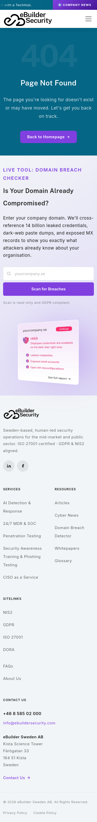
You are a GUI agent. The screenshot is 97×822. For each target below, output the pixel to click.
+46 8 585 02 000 (22, 713)
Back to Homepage (48, 136)
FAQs (8, 666)
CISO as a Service (20, 577)
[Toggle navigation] (88, 18)
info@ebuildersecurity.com (29, 722)
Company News (75, 5)
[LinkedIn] (8, 466)
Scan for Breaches (48, 288)
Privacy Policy (15, 813)
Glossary (63, 560)
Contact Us (17, 777)
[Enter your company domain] (48, 273)
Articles (62, 502)
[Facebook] (22, 466)
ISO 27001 (13, 637)
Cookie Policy (45, 813)
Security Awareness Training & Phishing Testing (22, 556)
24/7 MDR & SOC (19, 523)
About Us (12, 678)
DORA (8, 649)
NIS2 (7, 612)
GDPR (8, 624)
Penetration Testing (22, 535)
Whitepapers (67, 548)
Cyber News (67, 515)
